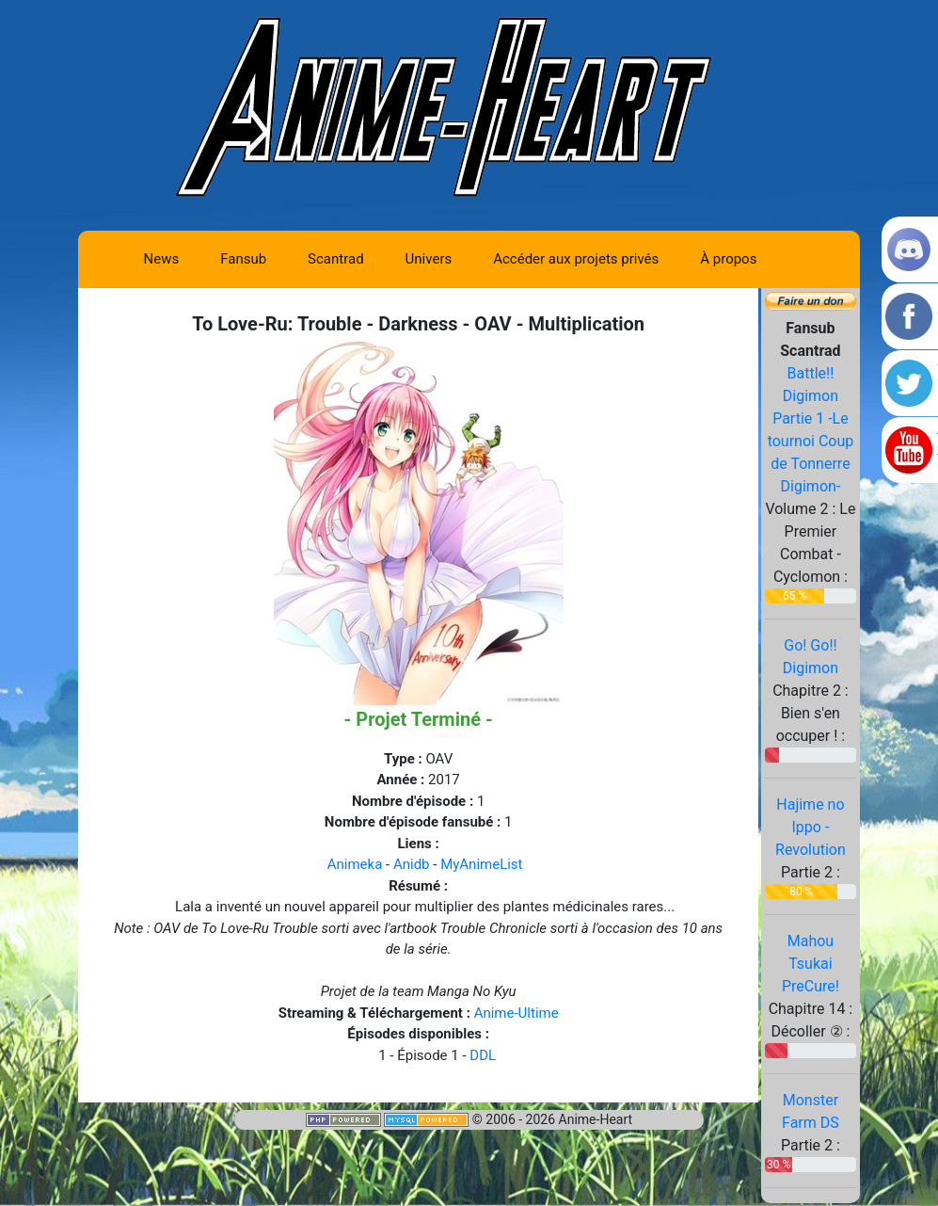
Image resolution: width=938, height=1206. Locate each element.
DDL (482, 1055)
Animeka (355, 864)
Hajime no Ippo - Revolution (810, 827)
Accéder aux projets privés (576, 258)
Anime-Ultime (516, 1013)
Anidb (411, 864)
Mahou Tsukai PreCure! (810, 963)
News (162, 258)
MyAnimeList (481, 864)
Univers (429, 258)
